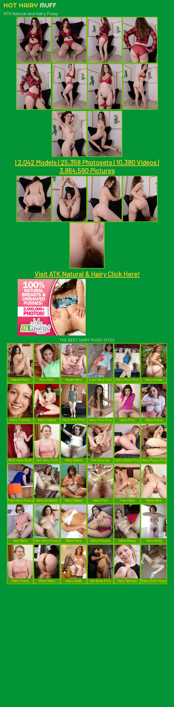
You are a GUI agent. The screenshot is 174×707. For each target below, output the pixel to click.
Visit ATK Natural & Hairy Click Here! (87, 274)
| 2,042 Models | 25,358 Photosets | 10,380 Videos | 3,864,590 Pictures (87, 166)
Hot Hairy (29, 5)
